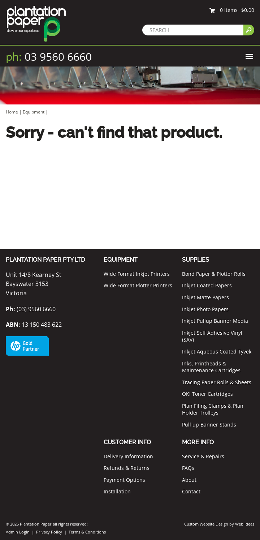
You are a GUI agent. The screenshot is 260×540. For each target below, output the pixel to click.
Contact (191, 491)
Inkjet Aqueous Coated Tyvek (216, 351)
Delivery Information (128, 456)
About (189, 479)
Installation (117, 491)
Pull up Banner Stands (209, 424)
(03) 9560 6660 (31, 309)
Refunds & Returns (127, 467)
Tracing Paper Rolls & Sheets (216, 382)
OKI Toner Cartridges (207, 393)
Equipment (33, 112)
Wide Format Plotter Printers (138, 285)
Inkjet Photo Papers (205, 309)
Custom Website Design (206, 524)
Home (12, 112)
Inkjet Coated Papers (207, 285)
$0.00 (247, 10)
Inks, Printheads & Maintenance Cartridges (211, 367)
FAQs (188, 467)
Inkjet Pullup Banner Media (215, 320)
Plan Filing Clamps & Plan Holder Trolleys (212, 409)
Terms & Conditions (87, 532)
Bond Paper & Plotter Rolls (214, 273)
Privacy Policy (49, 532)
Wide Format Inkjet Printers (137, 273)
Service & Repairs (203, 456)
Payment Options (124, 479)
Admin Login (18, 532)
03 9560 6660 (49, 56)
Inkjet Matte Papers (205, 297)
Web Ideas (244, 524)
